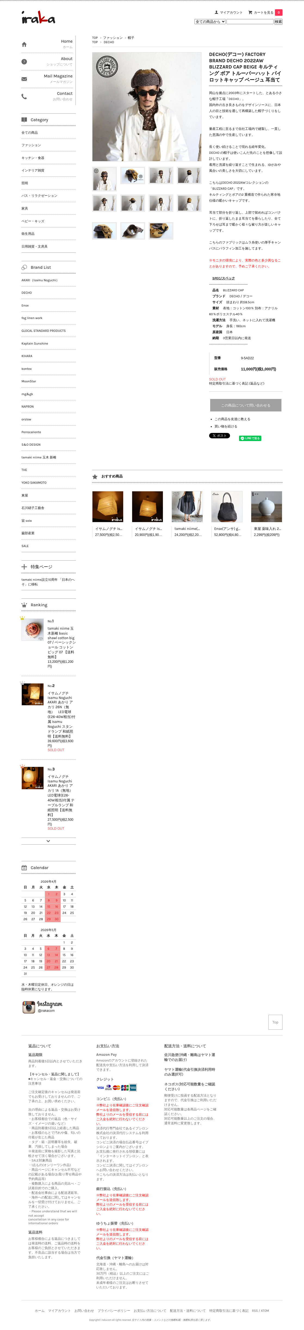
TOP (95, 38)
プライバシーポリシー (114, 1311)
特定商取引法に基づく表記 (229, 1311)
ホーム (40, 1311)
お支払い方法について (150, 1311)
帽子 (131, 38)
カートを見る (268, 12)
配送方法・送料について (188, 1311)
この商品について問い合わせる (246, 405)
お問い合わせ (84, 1311)
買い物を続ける (226, 426)
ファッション (113, 38)
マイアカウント (231, 12)
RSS (255, 1311)
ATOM (265, 1311)
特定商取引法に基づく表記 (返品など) (236, 383)
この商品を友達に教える (232, 419)
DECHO (109, 42)
